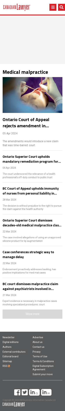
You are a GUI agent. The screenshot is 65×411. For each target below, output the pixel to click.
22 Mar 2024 (9, 231)
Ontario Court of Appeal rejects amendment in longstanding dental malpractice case (26, 122)
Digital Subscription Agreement (43, 368)
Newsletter (9, 337)
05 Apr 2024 (10, 133)
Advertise (38, 337)
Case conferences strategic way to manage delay (28, 254)
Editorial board (10, 356)
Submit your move (43, 374)
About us (37, 342)
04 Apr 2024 (9, 167)
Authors (7, 347)
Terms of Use (40, 356)
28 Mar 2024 (9, 199)
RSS (6, 366)
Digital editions (11, 342)
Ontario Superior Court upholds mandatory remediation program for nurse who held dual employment (30, 159)
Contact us (38, 347)
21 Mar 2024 (9, 295)
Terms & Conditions (43, 361)
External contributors (14, 351)
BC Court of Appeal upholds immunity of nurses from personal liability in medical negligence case (31, 191)
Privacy (37, 351)
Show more (32, 314)
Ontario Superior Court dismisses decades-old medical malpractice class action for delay (31, 223)
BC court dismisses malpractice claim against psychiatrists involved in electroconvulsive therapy (30, 286)
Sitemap (7, 361)
